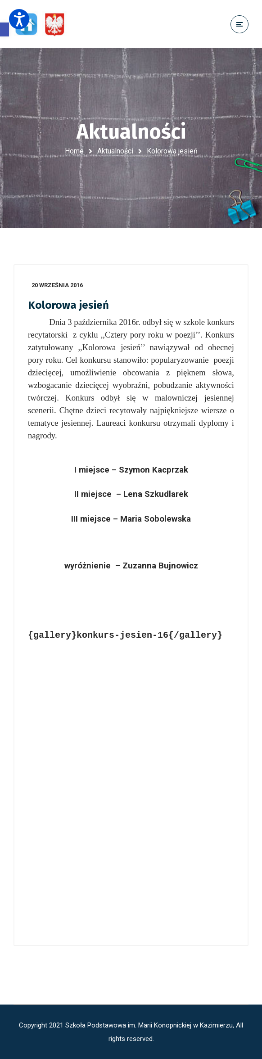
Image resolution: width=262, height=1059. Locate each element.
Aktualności (115, 151)
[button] (4, 29)
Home (74, 151)
